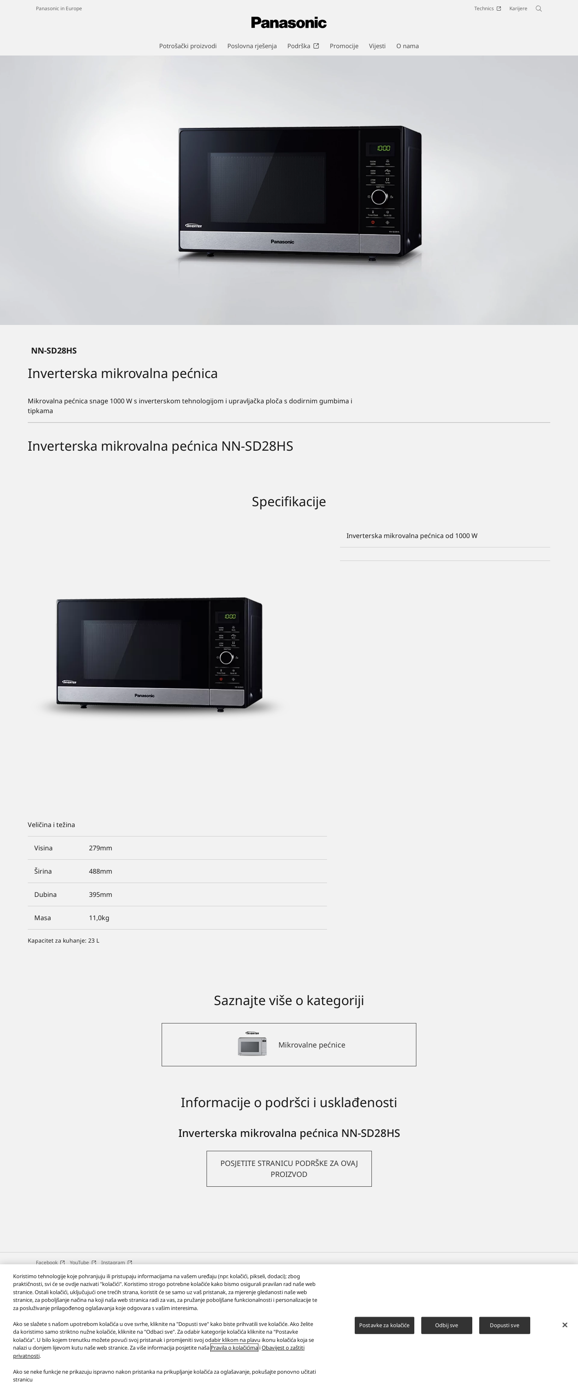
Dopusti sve (504, 1325)
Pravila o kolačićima (234, 1347)
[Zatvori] (565, 1325)
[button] (289, 1251)
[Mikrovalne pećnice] (289, 1127)
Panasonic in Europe (59, 8)
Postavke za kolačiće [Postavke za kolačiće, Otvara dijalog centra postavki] (384, 1325)
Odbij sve (446, 1325)
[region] (289, 1326)
